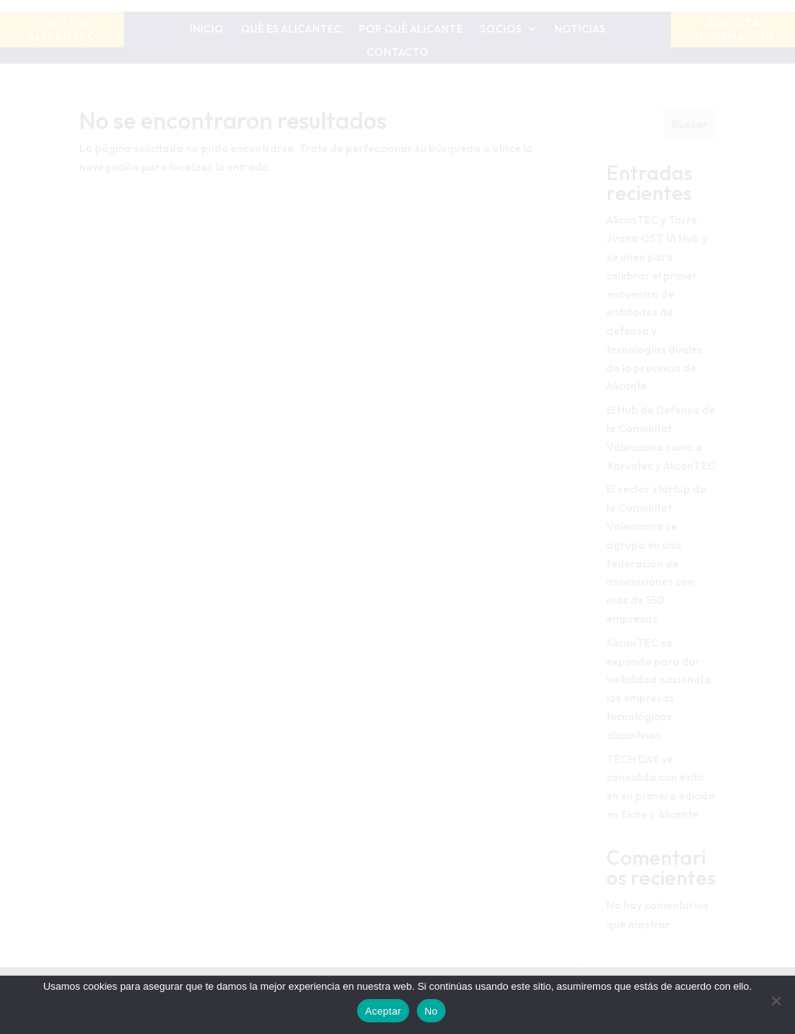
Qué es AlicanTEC (291, 29)
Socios (501, 29)
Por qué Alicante (411, 29)
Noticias (580, 29)
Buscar (689, 124)
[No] (775, 1000)
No (431, 1011)
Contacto (397, 53)
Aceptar (383, 1011)
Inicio (206, 29)
